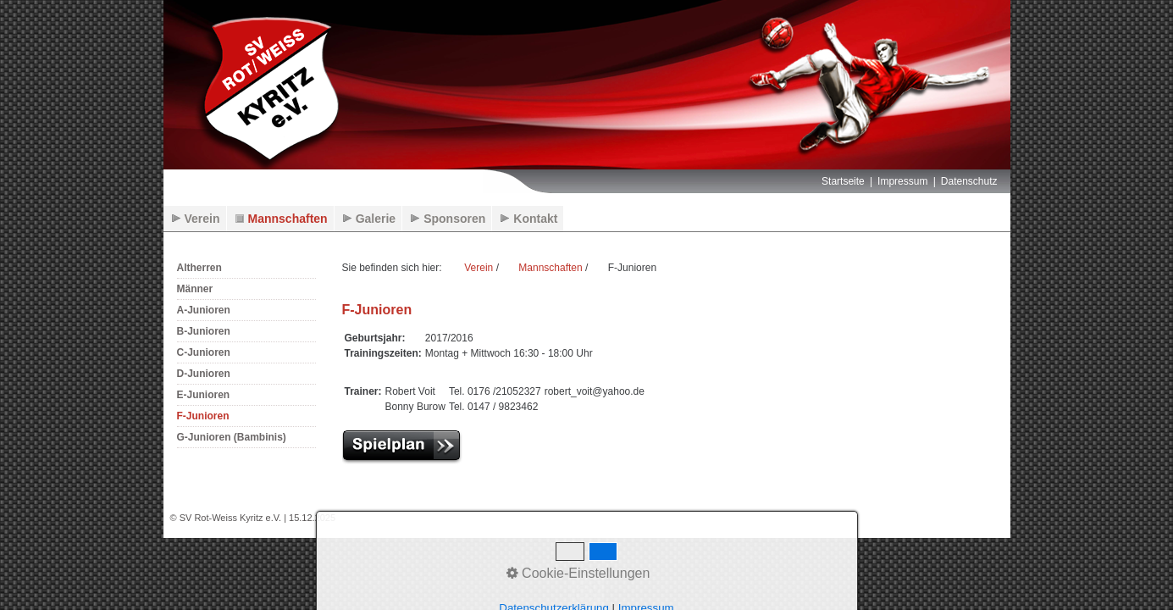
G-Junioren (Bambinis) (231, 437)
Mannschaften (288, 218)
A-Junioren (203, 310)
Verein (202, 218)
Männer (195, 289)
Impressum (902, 181)
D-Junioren (203, 374)
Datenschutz (969, 181)
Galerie (376, 218)
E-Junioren (203, 395)
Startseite (843, 181)
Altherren (199, 268)
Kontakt (535, 218)
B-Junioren (203, 331)
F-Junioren (203, 416)
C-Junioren (203, 352)
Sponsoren (454, 218)
